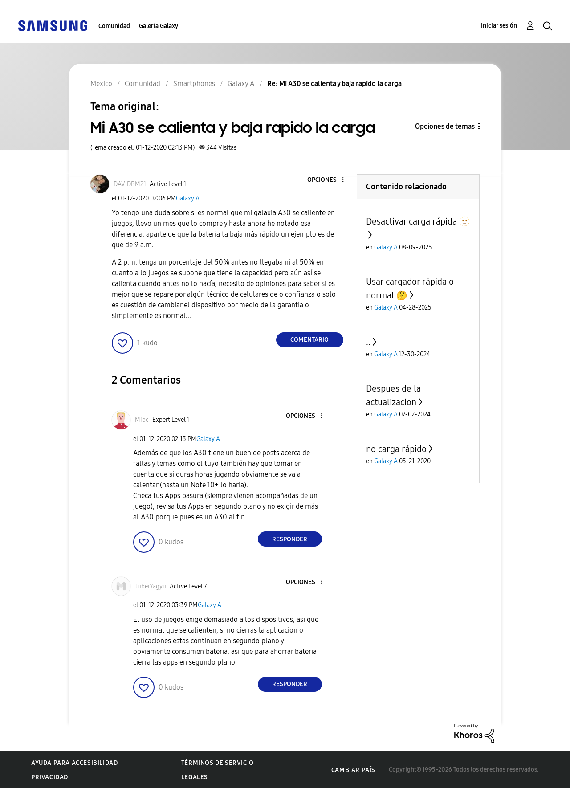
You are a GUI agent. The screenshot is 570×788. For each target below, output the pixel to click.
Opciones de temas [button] (445, 126)
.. (368, 342)
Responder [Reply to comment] (289, 539)
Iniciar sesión (499, 25)
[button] (327, 180)
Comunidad (114, 26)
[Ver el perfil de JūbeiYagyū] (150, 586)
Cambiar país (353, 770)
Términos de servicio (217, 763)
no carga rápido (396, 449)
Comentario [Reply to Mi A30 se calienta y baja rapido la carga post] (309, 339)
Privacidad (49, 777)
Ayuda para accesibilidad (74, 763)
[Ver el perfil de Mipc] (142, 420)
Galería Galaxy (158, 26)
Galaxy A (188, 198)
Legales (194, 777)
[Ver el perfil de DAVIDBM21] (130, 184)
